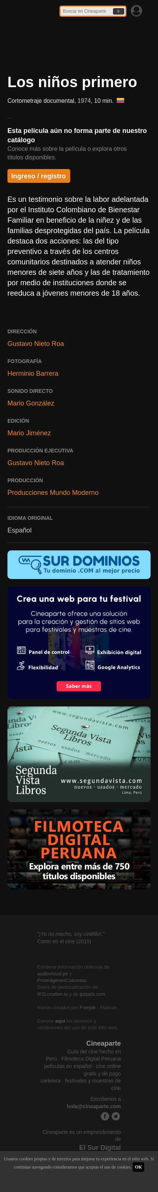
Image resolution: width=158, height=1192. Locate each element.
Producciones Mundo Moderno (53, 492)
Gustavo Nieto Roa (35, 343)
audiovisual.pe (52, 973)
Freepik (88, 1007)
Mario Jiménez (29, 433)
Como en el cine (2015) (64, 941)
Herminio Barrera (32, 373)
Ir (118, 11)
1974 (84, 101)
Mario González (30, 403)
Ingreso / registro (38, 176)
